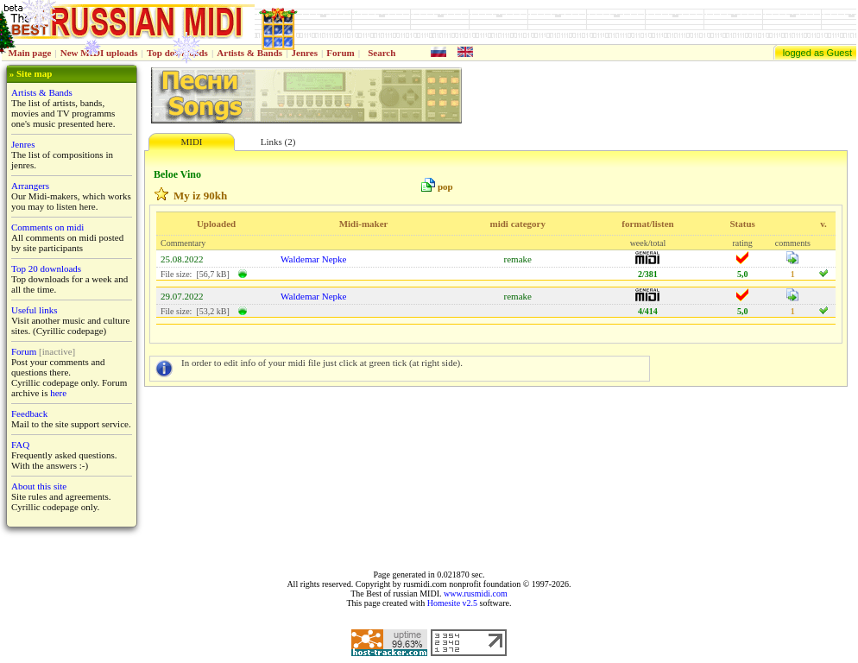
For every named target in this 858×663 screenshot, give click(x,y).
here (58, 393)
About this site (38, 486)
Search (381, 52)
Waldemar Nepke (313, 259)
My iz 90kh (200, 195)
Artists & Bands (249, 52)
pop (445, 186)
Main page (30, 52)
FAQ (20, 444)
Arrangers (30, 185)
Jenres (305, 52)
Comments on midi (47, 227)
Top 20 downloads (46, 268)
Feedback (29, 413)
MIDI (191, 141)
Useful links (34, 310)
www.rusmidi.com (476, 593)
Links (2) (278, 141)
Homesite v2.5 (452, 603)
